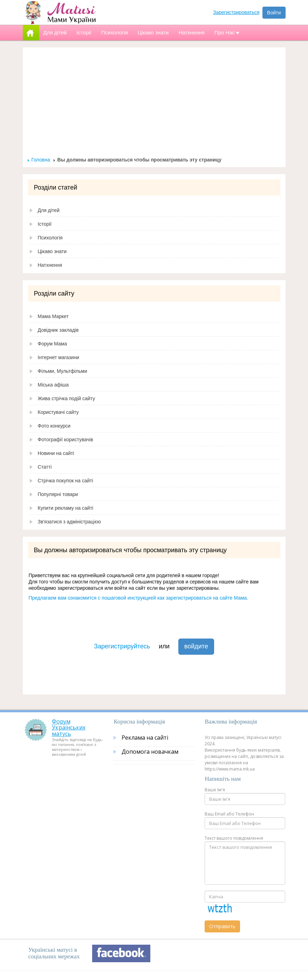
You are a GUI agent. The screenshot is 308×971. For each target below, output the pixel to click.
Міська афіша (53, 385)
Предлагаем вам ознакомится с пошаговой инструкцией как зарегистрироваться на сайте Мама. (138, 598)
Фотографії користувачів (65, 439)
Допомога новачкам (150, 751)
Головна (41, 160)
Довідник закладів (58, 330)
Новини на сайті (56, 453)
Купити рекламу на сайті (66, 508)
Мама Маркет (53, 316)
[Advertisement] (154, 104)
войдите (196, 646)
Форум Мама (52, 343)
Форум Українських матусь (68, 728)
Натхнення (50, 265)
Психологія (50, 237)
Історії (45, 224)
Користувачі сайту (58, 412)
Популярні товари (58, 494)
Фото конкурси (54, 426)
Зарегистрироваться (236, 12)
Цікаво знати (52, 251)
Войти (274, 12)
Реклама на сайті (145, 737)
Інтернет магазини (58, 357)
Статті (45, 467)
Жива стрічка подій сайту (66, 398)
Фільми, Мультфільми (62, 371)
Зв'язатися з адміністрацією (69, 521)
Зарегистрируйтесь (122, 646)
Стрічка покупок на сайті (65, 480)
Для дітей (49, 210)
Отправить (222, 926)
